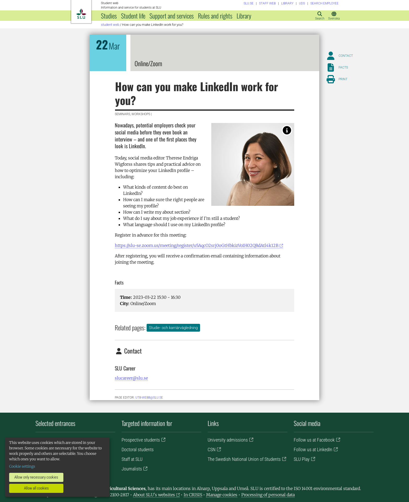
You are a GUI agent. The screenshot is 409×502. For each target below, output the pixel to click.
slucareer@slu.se (131, 378)
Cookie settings (22, 466)
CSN (211, 449)
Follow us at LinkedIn (313, 449)
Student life (133, 15)
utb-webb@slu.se (149, 397)
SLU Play (302, 459)
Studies (109, 15)
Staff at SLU (132, 459)
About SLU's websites (154, 494)
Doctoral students (138, 449)
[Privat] (287, 130)
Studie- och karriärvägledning (173, 327)
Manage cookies (221, 494)
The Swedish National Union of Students (244, 459)
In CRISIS (193, 494)
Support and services (171, 15)
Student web (110, 25)
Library (244, 15)
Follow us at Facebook (314, 440)
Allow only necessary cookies (36, 477)
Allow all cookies (36, 488)
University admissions (228, 440)
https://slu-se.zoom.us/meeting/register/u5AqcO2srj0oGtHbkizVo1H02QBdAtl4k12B (196, 245)
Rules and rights (215, 15)
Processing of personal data (268, 494)
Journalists (132, 469)
